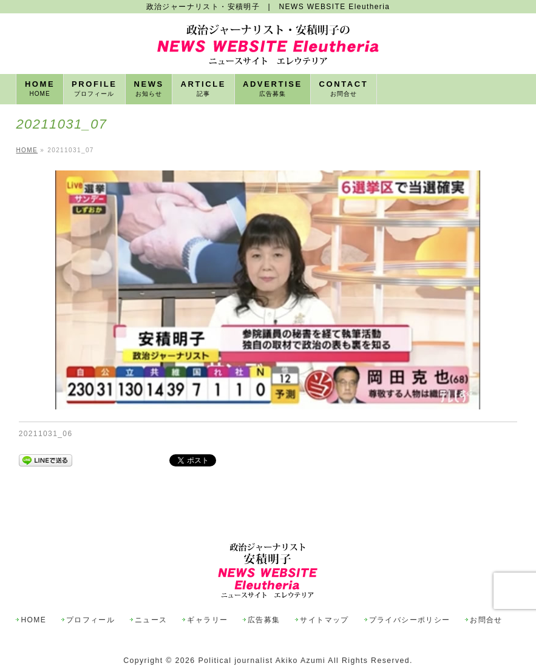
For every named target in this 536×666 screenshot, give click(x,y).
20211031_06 (46, 433)
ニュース (151, 620)
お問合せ (486, 620)
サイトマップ (324, 620)
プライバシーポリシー (409, 620)
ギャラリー (207, 620)
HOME (33, 620)
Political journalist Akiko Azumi (261, 660)
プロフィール (90, 620)
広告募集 (264, 620)
